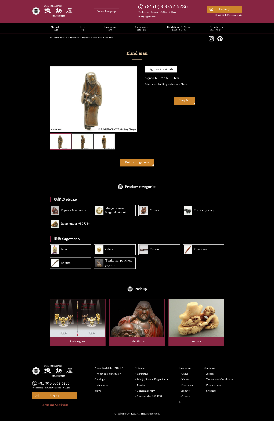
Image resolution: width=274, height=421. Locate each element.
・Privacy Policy (213, 385)
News (98, 390)
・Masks (139, 385)
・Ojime (183, 374)
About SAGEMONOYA (109, 368)
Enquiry (224, 9)
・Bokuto (184, 390)
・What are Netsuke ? (108, 374)
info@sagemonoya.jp (232, 15)
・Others (184, 396)
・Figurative (141, 374)
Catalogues (141, 28)
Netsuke (56, 28)
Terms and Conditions (54, 404)
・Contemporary (144, 390)
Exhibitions (101, 385)
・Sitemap (210, 390)
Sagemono (110, 28)
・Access (209, 374)
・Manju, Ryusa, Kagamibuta (151, 379)
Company (209, 368)
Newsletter (216, 28)
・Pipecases (186, 385)
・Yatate (184, 379)
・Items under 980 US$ (148, 396)
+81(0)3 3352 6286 (166, 6)
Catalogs (100, 379)
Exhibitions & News (178, 28)
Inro (82, 28)
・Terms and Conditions (218, 379)
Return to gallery (137, 162)
